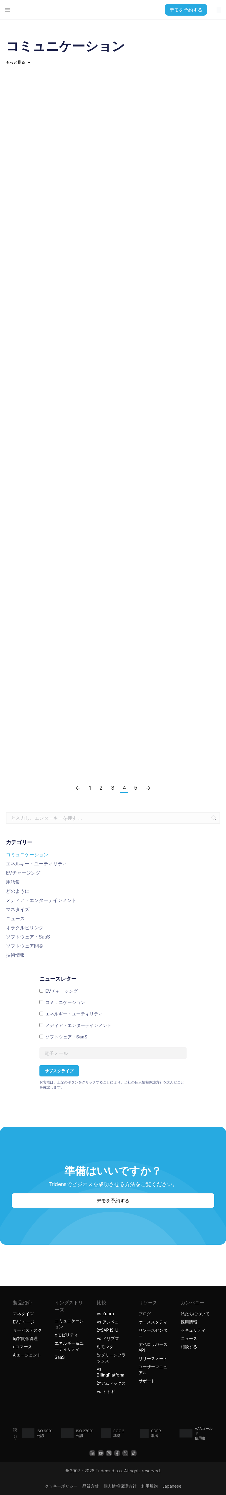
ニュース (15, 918)
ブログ (145, 1313)
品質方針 (90, 1486)
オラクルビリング (25, 928)
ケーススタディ (153, 1321)
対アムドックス (111, 1383)
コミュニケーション (27, 854)
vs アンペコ (108, 1321)
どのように (17, 891)
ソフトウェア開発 (25, 946)
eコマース (22, 1346)
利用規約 (149, 1486)
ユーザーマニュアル (153, 1369)
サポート (147, 1380)
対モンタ (105, 1346)
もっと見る (18, 62)
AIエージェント (28, 1354)
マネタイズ (17, 909)
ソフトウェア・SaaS (28, 937)
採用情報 (189, 1321)
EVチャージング (23, 873)
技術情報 (15, 955)
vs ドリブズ (108, 1338)
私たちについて (195, 1313)
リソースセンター (153, 1333)
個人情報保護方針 (120, 1486)
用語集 (13, 882)
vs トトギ (106, 1391)
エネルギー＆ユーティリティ (69, 1346)
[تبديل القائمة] (8, 10)
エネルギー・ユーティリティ (36, 864)
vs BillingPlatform (110, 1371)
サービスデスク (27, 1330)
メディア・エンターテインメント (41, 900)
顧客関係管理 (25, 1338)
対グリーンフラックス (111, 1357)
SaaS (60, 1357)
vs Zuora (105, 1313)
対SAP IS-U (107, 1330)
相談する (189, 1346)
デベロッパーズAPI (153, 1347)
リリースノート (153, 1358)
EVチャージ (23, 1321)
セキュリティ (193, 1330)
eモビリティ (66, 1334)
